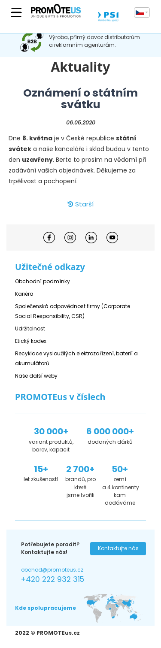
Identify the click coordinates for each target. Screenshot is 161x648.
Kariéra (24, 293)
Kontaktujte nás (118, 548)
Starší (81, 204)
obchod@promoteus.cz (52, 569)
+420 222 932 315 (52, 579)
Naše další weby (36, 375)
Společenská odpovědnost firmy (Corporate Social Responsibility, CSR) (72, 311)
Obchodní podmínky (42, 281)
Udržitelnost (30, 328)
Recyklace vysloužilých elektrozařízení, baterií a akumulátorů (76, 358)
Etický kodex (30, 341)
